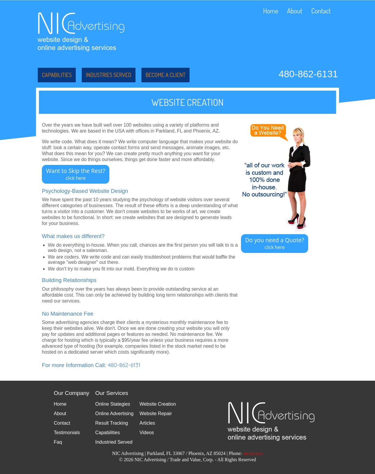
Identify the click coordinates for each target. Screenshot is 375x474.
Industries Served (108, 74)
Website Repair (155, 413)
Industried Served (113, 442)
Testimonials (67, 432)
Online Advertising (114, 413)
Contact (321, 11)
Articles (147, 423)
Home (270, 11)
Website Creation (157, 404)
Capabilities (57, 74)
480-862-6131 (308, 74)
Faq (58, 442)
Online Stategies (112, 404)
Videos (146, 432)
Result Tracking (111, 423)
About (294, 11)
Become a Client (165, 74)
